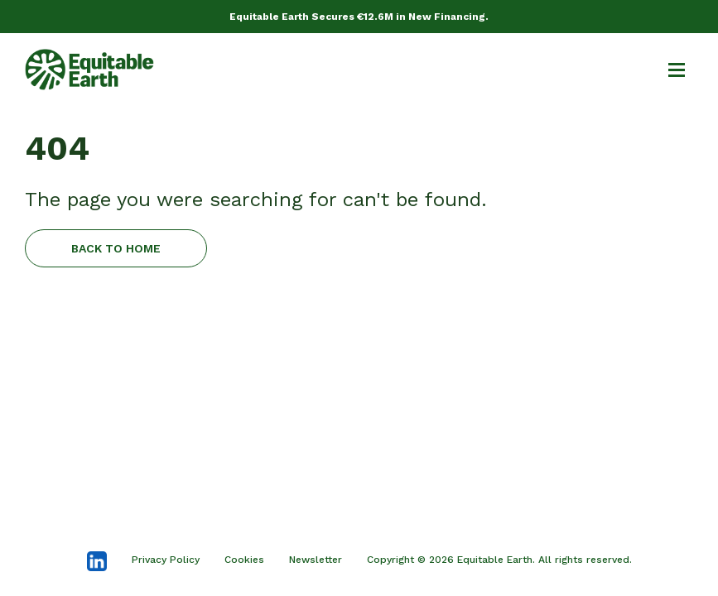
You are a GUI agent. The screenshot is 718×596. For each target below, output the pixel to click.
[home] (89, 69)
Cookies (244, 559)
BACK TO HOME (116, 248)
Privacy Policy (166, 559)
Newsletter (315, 559)
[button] (669, 69)
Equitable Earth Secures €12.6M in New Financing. (359, 16)
